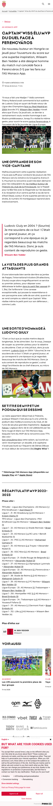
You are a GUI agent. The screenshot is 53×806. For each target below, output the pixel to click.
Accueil (4, 11)
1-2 (30, 513)
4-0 (36, 599)
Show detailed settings (10, 783)
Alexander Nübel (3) (13, 566)
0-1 (25, 552)
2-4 (27, 546)
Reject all (39, 794)
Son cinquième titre (12, 440)
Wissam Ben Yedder (30, 109)
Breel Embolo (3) (10, 596)
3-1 (34, 587)
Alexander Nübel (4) (12, 572)
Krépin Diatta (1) (10, 516)
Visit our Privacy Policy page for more (15, 787)
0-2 (33, 593)
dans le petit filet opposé (35, 286)
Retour (6, 21)
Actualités (13, 11)
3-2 (14, 522)
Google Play (8, 475)
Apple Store (25, 475)
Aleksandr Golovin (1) (12, 578)
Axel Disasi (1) (26, 510)
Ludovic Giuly (17, 350)
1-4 (27, 534)
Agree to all (13, 794)
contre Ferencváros (38, 121)
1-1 (48, 507)
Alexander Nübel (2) (25, 561)
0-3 (32, 575)
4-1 (27, 581)
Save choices (26, 799)
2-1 (27, 564)
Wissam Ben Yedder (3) (13, 590)
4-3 (21, 611)
